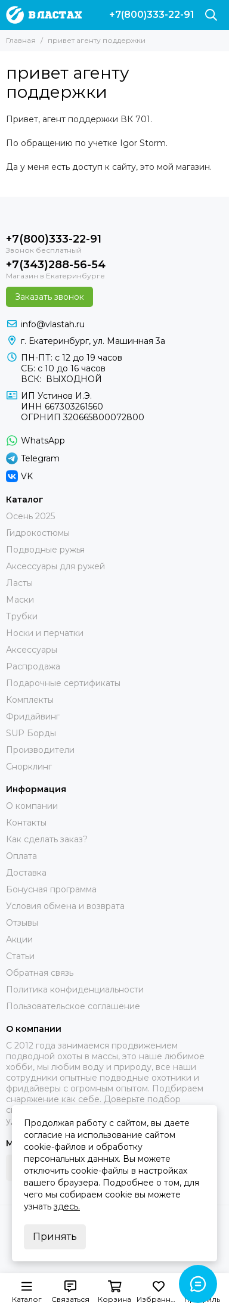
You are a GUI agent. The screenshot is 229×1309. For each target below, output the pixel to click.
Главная (21, 40)
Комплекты (30, 699)
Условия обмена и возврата (65, 906)
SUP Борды (31, 733)
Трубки (22, 616)
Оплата (21, 856)
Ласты (19, 583)
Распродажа (33, 666)
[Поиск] (211, 15)
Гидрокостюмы (38, 533)
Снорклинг (29, 766)
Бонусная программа (51, 889)
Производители (40, 750)
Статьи (20, 956)
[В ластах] (44, 15)
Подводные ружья (45, 549)
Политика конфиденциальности (75, 989)
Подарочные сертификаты (63, 683)
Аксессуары (31, 649)
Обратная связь (39, 972)
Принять (55, 1236)
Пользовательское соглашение (73, 1006)
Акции (19, 939)
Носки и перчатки (44, 633)
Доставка (26, 872)
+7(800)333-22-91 (151, 15)
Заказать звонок (49, 296)
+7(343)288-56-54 (56, 264)
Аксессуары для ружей (55, 566)
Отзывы (22, 922)
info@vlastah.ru (53, 324)
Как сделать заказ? (47, 839)
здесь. (67, 1206)
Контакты (26, 822)
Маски (20, 599)
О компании (32, 806)
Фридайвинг (33, 716)
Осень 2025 (30, 516)
